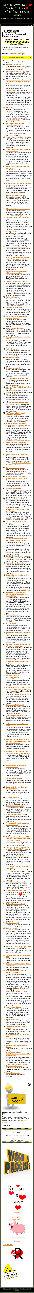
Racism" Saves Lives (14, 4)
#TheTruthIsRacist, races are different (18, 440)
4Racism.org (8, 1245)
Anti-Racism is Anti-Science (18, 13)
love (22, 894)
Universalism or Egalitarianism (16, 563)
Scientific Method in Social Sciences (18, 183)
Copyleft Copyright (12, 923)
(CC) (10, 1289)
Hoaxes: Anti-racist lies (14, 778)
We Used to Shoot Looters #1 (16, 890)
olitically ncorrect (17, 1217)
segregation (9, 111)
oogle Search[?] (17, 1219)
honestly (15, 197)
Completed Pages (17, 54)
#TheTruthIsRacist (5, 18)
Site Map (25, 18)
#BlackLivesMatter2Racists (16, 18)
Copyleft (6, 1289)
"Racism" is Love (19, 7)
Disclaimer (16, 1289)
